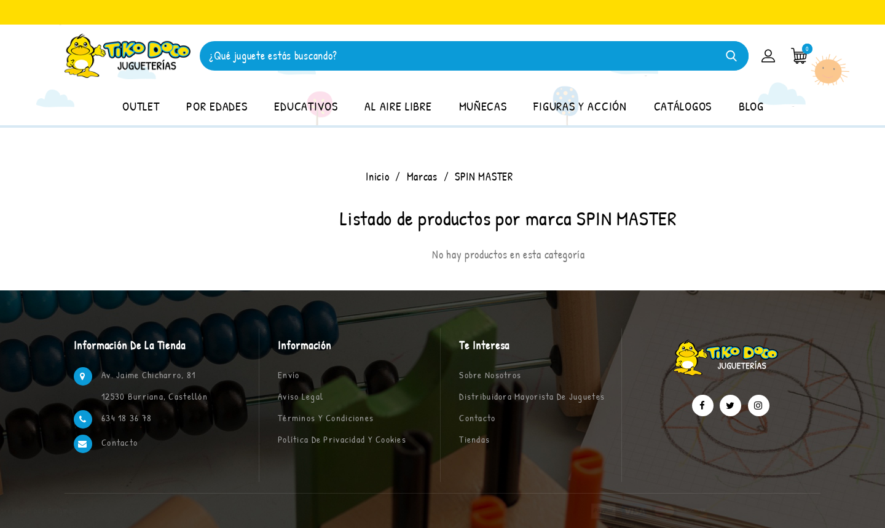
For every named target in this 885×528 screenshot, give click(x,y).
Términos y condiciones (326, 417)
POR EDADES (216, 106)
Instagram (758, 405)
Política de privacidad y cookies (342, 439)
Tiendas (474, 439)
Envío (288, 374)
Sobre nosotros (490, 374)
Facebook (703, 405)
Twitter (730, 405)
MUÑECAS (483, 106)
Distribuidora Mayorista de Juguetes (532, 396)
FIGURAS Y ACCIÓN (579, 106)
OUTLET (140, 106)
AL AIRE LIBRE (397, 106)
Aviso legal (300, 396)
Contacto (119, 442)
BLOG (751, 106)
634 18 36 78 (126, 417)
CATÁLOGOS (683, 106)
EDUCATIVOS (305, 106)
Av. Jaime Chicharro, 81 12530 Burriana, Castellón (154, 385)
